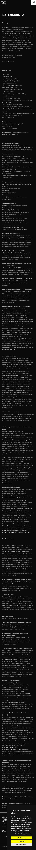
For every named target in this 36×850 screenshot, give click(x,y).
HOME (6, 837)
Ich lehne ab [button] (22, 841)
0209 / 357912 (5, 828)
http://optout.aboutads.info (10, 747)
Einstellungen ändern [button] (21, 844)
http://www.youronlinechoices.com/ (12, 749)
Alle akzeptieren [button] (22, 838)
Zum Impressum (13, 134)
